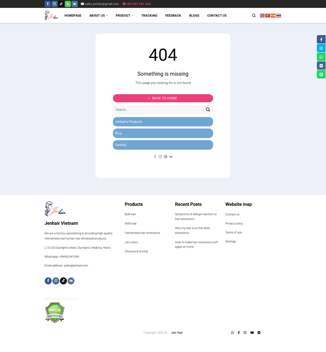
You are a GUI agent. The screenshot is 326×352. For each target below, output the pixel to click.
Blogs (194, 15)
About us (98, 15)
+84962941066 (69, 256)
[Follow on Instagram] (55, 4)
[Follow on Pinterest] (165, 157)
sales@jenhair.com (76, 265)
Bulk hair (130, 214)
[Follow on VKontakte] (75, 4)
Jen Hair (177, 333)
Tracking (149, 15)
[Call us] (68, 4)
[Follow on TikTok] (61, 4)
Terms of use (233, 232)
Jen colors (131, 242)
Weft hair (131, 223)
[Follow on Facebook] (48, 4)
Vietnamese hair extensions (142, 233)
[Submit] (208, 110)
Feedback (173, 15)
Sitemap (230, 241)
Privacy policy (234, 223)
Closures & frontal (136, 251)
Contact (120, 145)
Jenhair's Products (128, 122)
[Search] (254, 15)
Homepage (72, 15)
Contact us (217, 15)
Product (124, 15)
